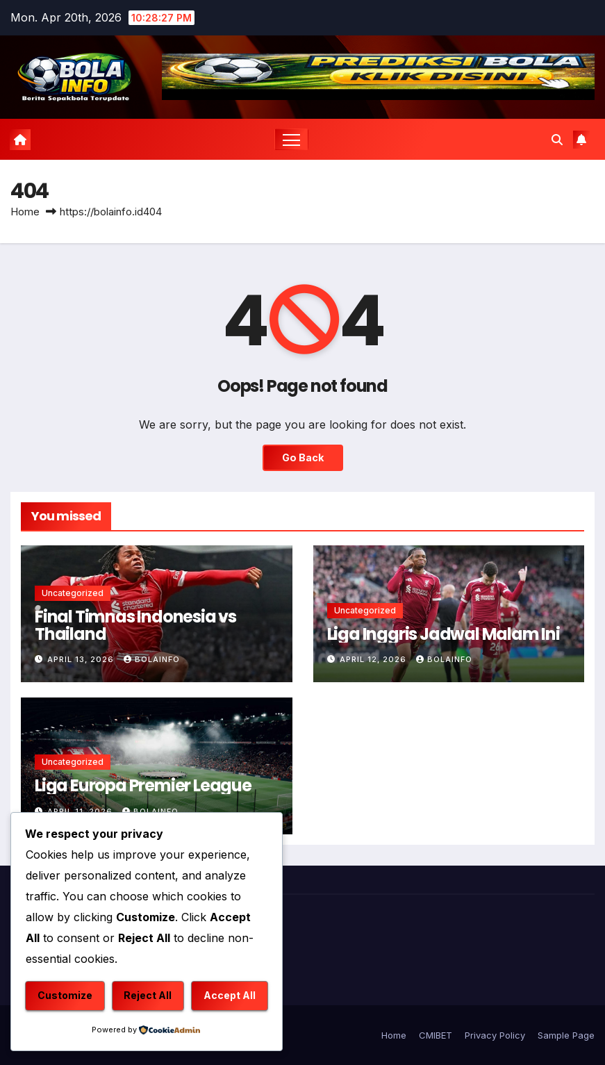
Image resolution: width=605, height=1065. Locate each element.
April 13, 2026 (82, 659)
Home (25, 211)
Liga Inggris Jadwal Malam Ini (443, 633)
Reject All (148, 995)
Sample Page (566, 1035)
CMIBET (435, 1035)
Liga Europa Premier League (143, 785)
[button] (557, 140)
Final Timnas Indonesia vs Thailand (135, 625)
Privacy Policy (495, 1035)
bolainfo (152, 659)
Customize (65, 995)
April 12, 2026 (374, 659)
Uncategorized (72, 593)
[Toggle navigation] (291, 139)
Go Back (303, 457)
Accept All (230, 995)
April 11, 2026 (81, 811)
